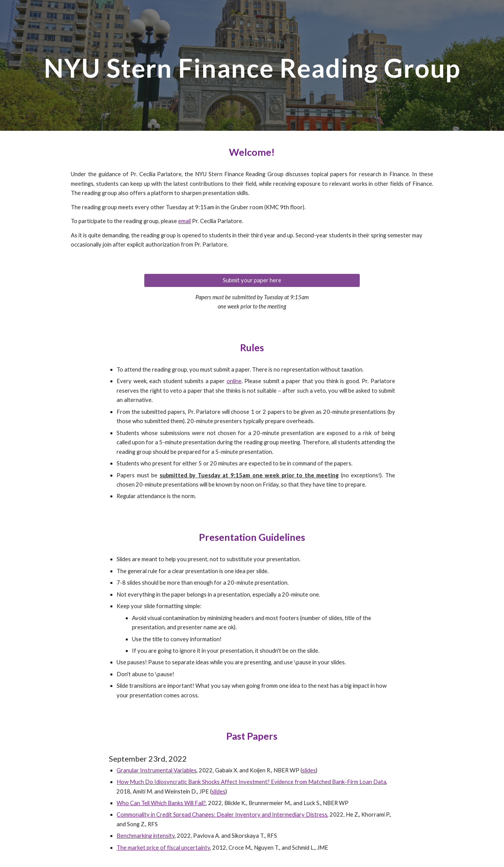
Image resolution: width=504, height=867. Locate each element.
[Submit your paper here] (252, 280)
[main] (252, 65)
